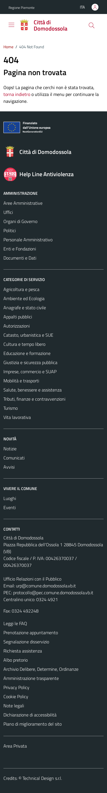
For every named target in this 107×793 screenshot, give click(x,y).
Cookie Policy (15, 696)
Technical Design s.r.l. (42, 778)
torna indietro (16, 94)
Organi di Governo (20, 221)
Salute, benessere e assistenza (32, 389)
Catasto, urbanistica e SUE (28, 335)
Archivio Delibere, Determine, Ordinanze (40, 669)
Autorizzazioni (16, 325)
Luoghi (9, 498)
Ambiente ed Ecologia (24, 298)
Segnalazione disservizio (26, 641)
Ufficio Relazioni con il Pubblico (32, 578)
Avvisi (9, 466)
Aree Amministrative (23, 203)
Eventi (9, 507)
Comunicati (14, 457)
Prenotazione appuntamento (30, 632)
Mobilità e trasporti (21, 380)
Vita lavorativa (17, 417)
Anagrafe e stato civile (24, 307)
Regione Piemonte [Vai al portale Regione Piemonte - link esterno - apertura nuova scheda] (22, 7)
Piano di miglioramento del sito (32, 723)
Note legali (13, 705)
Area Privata (15, 745)
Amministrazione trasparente (31, 678)
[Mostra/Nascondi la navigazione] (11, 24)
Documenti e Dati (19, 257)
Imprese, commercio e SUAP (29, 371)
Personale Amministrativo (28, 239)
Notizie (10, 448)
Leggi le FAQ (15, 623)
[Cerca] (91, 25)
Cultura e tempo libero (24, 344)
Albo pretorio (15, 660)
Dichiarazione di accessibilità (29, 714)
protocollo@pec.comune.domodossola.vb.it (53, 592)
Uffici (8, 212)
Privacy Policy (16, 687)
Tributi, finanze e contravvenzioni (34, 399)
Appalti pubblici (17, 316)
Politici (9, 230)
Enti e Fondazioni (19, 248)
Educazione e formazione (27, 353)
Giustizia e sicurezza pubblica (30, 362)
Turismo (10, 408)
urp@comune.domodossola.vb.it (46, 585)
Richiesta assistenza (22, 650)
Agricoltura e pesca (21, 289)
